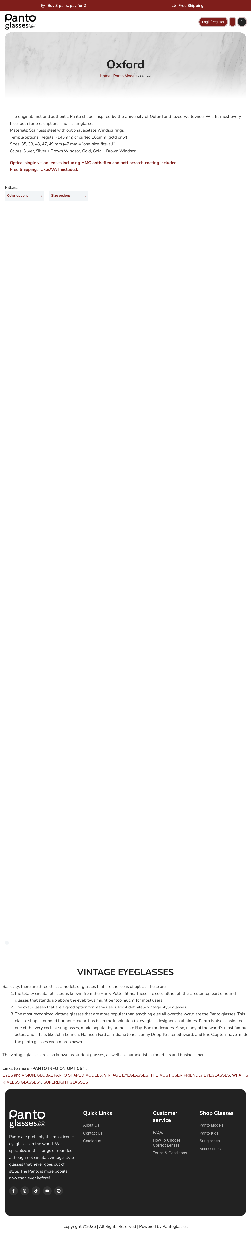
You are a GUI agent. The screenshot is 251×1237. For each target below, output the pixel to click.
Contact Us (92, 1133)
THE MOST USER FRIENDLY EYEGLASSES (190, 1076)
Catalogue (92, 1141)
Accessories (210, 1149)
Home (105, 76)
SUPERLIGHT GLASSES (65, 1083)
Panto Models (125, 76)
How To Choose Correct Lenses (167, 1142)
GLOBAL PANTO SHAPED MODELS (69, 1076)
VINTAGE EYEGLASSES (126, 1076)
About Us (91, 1125)
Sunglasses (210, 1141)
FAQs (158, 1132)
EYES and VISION (18, 1076)
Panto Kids (209, 1133)
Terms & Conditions (170, 1153)
